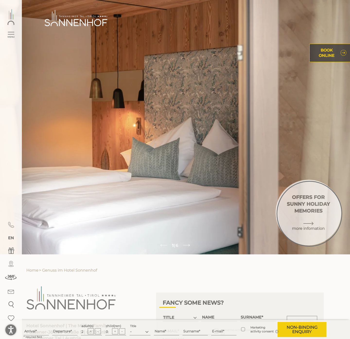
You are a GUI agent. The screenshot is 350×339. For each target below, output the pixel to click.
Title (133, 326)
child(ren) (113, 326)
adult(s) (87, 326)
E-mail (217, 331)
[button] (302, 329)
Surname (191, 331)
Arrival (29, 331)
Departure (61, 331)
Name (160, 331)
